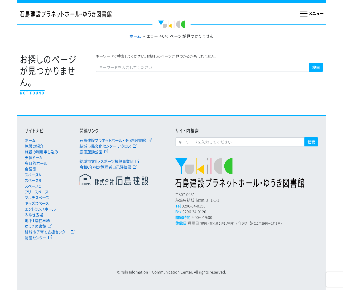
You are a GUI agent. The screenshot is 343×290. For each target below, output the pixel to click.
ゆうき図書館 (35, 226)
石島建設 (116, 179)
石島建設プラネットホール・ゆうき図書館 (113, 140)
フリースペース (36, 192)
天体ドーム (34, 157)
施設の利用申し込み (41, 152)
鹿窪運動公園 (91, 152)
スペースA (33, 174)
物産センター (35, 237)
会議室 (30, 169)
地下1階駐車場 (37, 220)
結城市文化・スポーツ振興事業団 (107, 161)
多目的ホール (36, 163)
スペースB (33, 180)
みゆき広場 (34, 215)
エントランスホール (40, 209)
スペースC (33, 186)
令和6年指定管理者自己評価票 (105, 167)
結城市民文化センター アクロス (105, 146)
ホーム (135, 36)
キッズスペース (37, 203)
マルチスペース (37, 197)
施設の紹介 (34, 146)
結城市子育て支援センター (47, 232)
